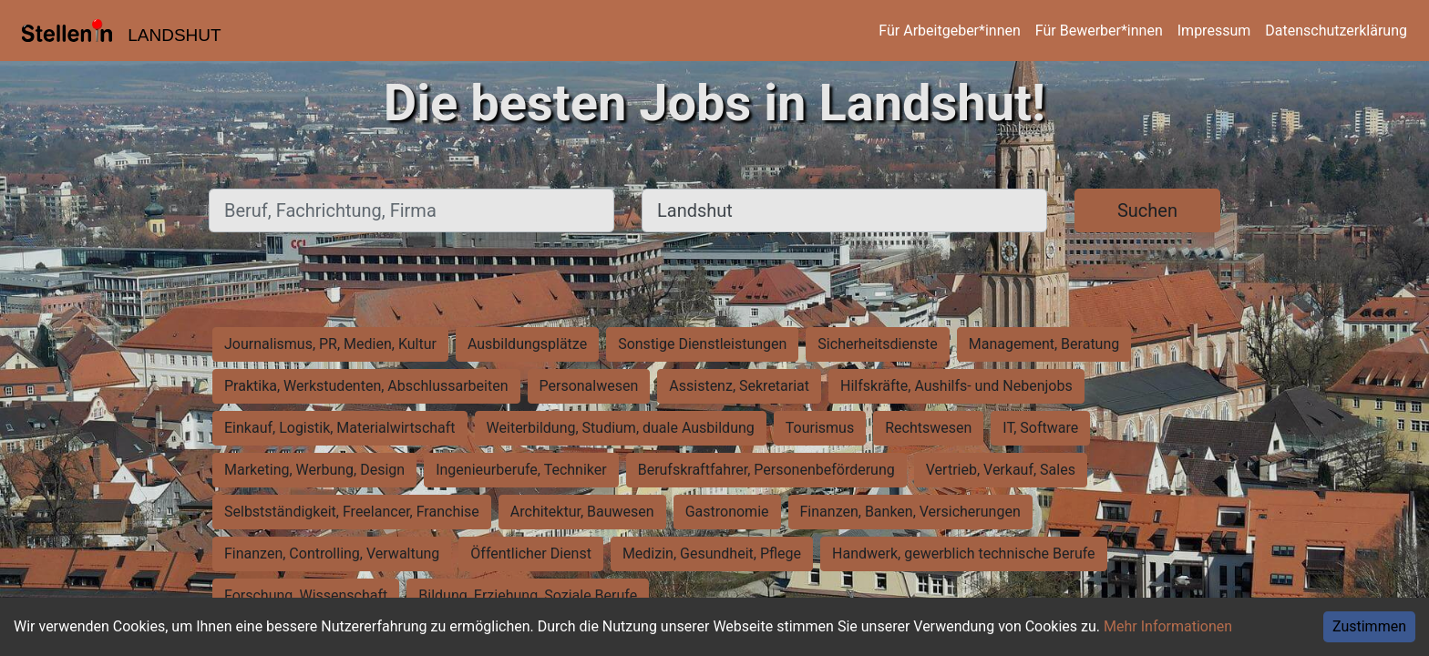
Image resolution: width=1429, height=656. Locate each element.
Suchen (1147, 210)
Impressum (1214, 30)
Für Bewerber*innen (1099, 30)
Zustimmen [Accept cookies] (1369, 626)
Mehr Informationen (1168, 626)
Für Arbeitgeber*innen (949, 30)
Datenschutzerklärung (1336, 30)
